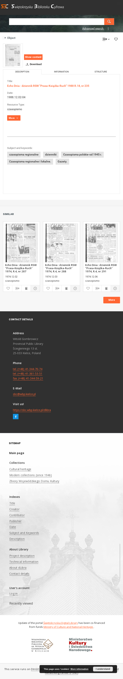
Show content (33, 57)
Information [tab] (61, 71)
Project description (22, 556)
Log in (13, 593)
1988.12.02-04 (16, 97)
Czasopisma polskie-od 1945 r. (82, 154)
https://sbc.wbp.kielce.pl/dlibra (32, 410)
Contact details (19, 573)
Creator (14, 509)
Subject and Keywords (24, 533)
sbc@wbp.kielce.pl (24, 394)
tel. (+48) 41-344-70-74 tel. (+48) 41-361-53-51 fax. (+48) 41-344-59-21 (28, 373)
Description (17, 539)
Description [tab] (22, 71)
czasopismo (14, 109)
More (111, 299)
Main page (16, 453)
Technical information (23, 562)
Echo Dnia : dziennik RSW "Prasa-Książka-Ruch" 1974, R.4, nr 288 (61, 268)
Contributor (17, 515)
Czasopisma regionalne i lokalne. (30, 161)
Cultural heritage (20, 469)
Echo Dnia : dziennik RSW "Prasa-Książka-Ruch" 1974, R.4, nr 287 (21, 268)
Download (33, 64)
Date (12, 527)
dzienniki (51, 154)
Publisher (15, 521)
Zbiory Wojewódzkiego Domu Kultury (34, 481)
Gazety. (62, 161)
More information (79, 669)
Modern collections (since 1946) (30, 475)
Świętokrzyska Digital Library (60, 623)
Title (12, 503)
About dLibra (17, 568)
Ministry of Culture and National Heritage (69, 627)
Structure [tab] (101, 71)
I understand (103, 669)
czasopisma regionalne (24, 154)
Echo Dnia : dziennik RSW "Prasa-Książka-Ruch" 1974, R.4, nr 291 (101, 268)
